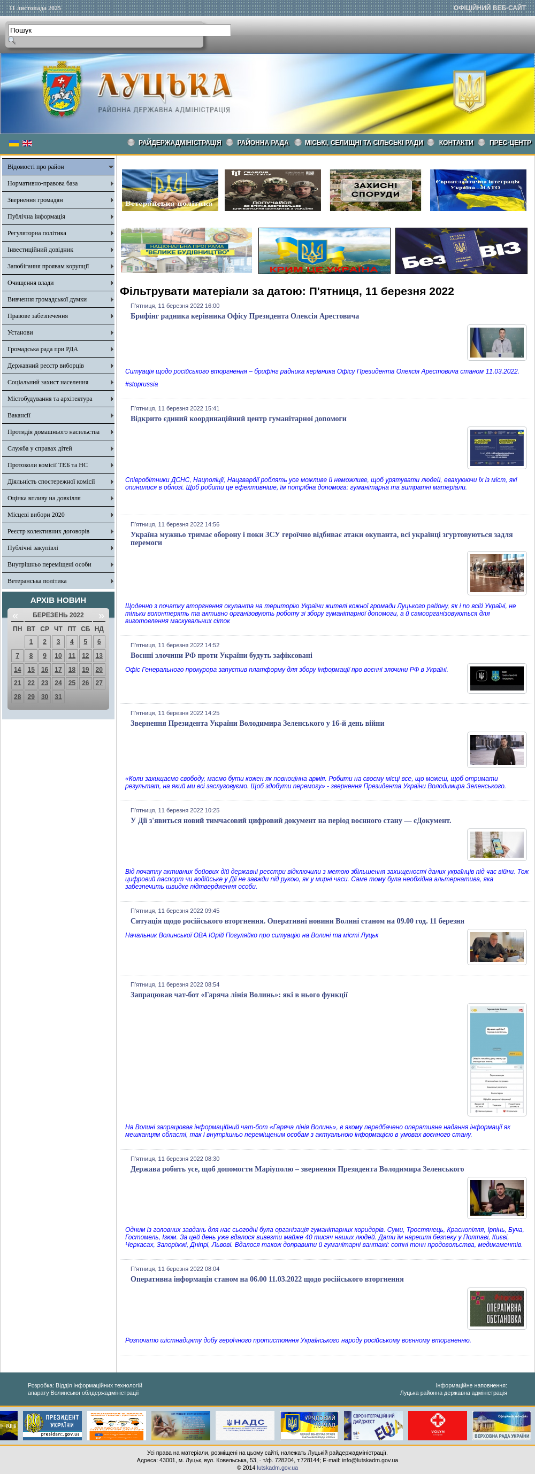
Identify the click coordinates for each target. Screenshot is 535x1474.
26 (85, 683)
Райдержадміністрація (180, 142)
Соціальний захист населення (47, 382)
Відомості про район (35, 166)
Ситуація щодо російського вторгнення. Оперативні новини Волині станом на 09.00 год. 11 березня (297, 921)
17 (58, 669)
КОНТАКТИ (456, 142)
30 (44, 697)
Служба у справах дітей (39, 448)
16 (44, 669)
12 (85, 656)
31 (58, 697)
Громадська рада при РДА (42, 349)
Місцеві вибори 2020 (36, 514)
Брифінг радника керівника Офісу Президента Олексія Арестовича (245, 316)
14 (17, 669)
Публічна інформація (36, 216)
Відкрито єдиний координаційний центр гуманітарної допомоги (239, 419)
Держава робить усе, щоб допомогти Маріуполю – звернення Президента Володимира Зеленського (297, 1169)
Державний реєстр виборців (45, 365)
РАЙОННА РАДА (263, 142)
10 (58, 656)
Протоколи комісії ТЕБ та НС (47, 465)
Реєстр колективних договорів (48, 531)
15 (30, 669)
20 (99, 669)
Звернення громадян (35, 200)
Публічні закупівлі (32, 548)
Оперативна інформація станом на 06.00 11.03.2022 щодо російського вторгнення (267, 1279)
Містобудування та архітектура (50, 398)
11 (71, 656)
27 (99, 683)
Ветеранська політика (37, 581)
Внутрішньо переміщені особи (49, 564)
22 (30, 683)
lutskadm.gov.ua (277, 1467)
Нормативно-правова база (42, 183)
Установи (20, 332)
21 (17, 683)
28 (17, 697)
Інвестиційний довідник (40, 249)
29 (30, 697)
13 (99, 656)
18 (71, 669)
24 (58, 683)
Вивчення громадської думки (47, 299)
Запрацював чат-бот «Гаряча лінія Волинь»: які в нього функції (239, 995)
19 (85, 669)
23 (44, 683)
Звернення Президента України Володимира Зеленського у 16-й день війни (257, 723)
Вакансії (18, 415)
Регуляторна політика (36, 233)
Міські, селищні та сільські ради (364, 142)
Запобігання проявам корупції (48, 266)
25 (71, 683)
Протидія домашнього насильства (53, 432)
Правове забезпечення (37, 316)
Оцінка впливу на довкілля (44, 498)
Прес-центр (510, 142)
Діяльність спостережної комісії (51, 481)
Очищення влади (30, 282)
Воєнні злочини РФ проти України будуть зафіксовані (221, 655)
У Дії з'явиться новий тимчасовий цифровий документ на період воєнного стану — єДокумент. (291, 821)
